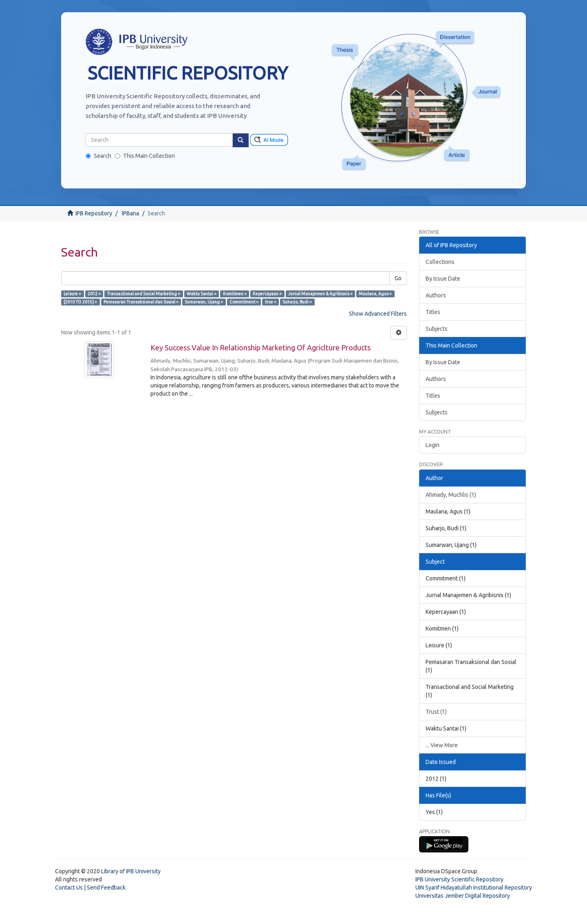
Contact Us (69, 887)
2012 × (94, 293)
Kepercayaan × (267, 293)
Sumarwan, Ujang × (204, 301)
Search (98, 156)
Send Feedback (106, 887)
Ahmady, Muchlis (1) (451, 494)
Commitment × (244, 301)
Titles (433, 312)
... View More (442, 745)
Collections (440, 262)
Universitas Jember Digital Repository (462, 895)
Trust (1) (436, 711)
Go (398, 278)
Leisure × (72, 293)
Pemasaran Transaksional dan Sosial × (141, 301)
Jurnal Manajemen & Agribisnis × (320, 293)
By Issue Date (443, 278)
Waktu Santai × (201, 293)
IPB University (143, 871)
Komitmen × (235, 293)
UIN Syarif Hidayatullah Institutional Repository (473, 887)
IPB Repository (93, 213)
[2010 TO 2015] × (80, 301)
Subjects (437, 328)
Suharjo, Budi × (297, 301)
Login (432, 445)
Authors (436, 295)
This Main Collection (145, 156)
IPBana (130, 213)
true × (270, 301)
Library (109, 871)
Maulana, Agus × (375, 293)
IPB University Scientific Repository (459, 879)
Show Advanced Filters (378, 313)
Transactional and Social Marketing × (143, 293)
